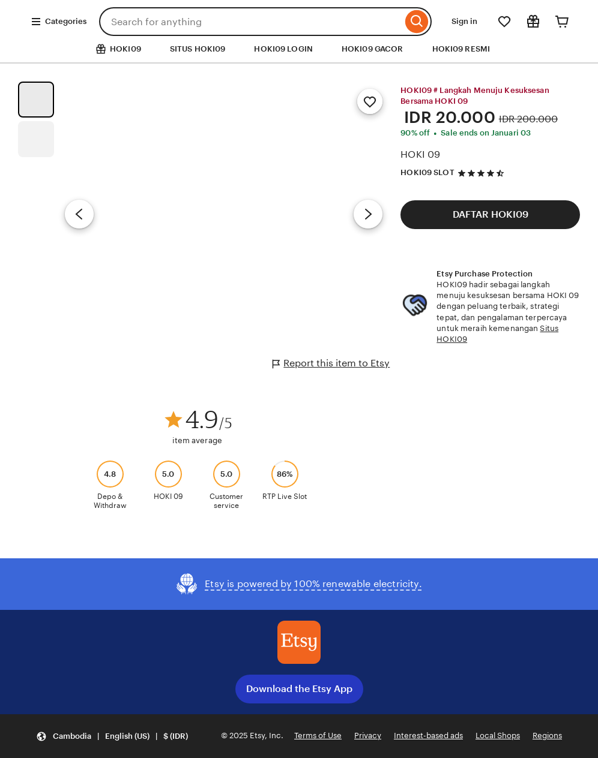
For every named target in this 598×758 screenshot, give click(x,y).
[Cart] (562, 21)
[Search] (417, 21)
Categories (58, 21)
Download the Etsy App (299, 688)
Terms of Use (318, 735)
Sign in (464, 21)
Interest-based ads (428, 735)
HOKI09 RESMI (461, 48)
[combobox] (250, 21)
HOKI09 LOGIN (283, 48)
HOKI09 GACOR (372, 48)
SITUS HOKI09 (198, 48)
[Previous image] (79, 214)
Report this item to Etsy (331, 363)
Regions (547, 735)
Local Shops (498, 735)
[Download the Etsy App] (299, 642)
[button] (112, 736)
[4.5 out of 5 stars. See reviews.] (482, 173)
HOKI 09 (420, 154)
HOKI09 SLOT (427, 172)
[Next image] (368, 214)
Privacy (367, 735)
